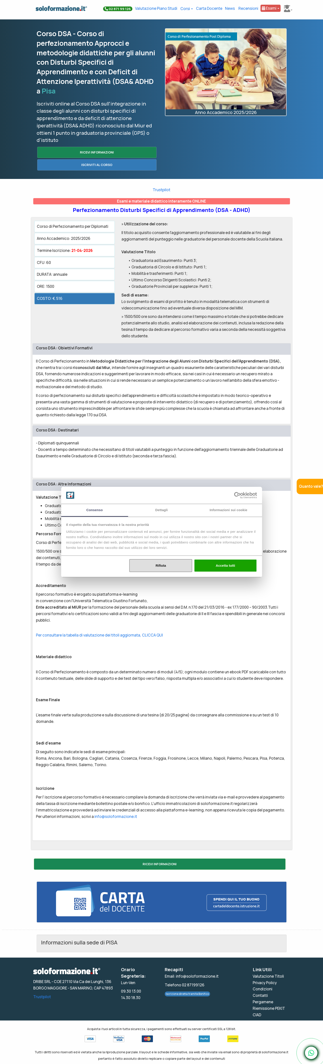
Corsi (186, 8)
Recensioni (248, 8)
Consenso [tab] (94, 510)
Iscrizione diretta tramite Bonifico (187, 994)
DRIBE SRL (42, 981)
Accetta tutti (225, 565)
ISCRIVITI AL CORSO (96, 165)
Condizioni (262, 988)
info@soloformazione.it (115, 816)
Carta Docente (209, 8)
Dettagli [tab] (161, 510)
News (230, 8)
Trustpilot (161, 189)
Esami (270, 8)
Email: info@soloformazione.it (192, 976)
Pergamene (263, 1001)
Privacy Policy (265, 982)
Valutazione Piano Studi (156, 8)
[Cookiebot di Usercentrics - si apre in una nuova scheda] (237, 495)
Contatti (260, 995)
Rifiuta (161, 565)
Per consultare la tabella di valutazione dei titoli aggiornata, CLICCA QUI (99, 635)
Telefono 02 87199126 (184, 984)
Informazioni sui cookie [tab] (228, 510)
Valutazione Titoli (268, 976)
